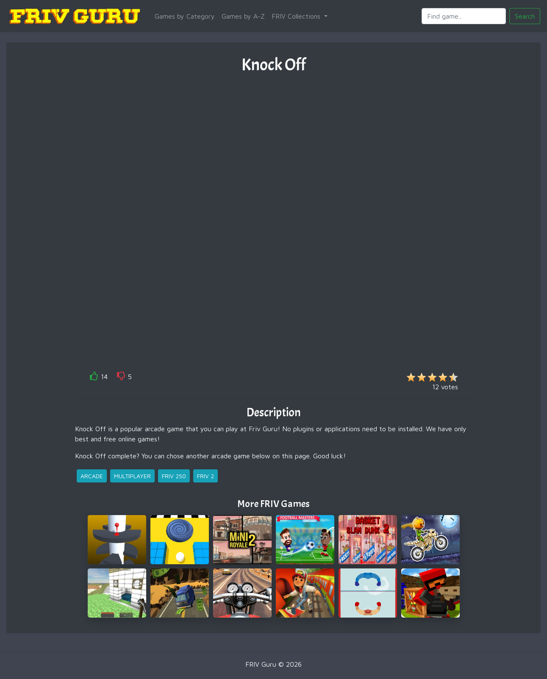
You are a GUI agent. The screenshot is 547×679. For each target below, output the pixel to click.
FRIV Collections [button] (297, 16)
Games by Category (185, 16)
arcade (92, 475)
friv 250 (174, 475)
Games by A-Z (243, 16)
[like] (94, 377)
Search (525, 16)
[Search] (464, 16)
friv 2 (205, 475)
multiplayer (132, 475)
